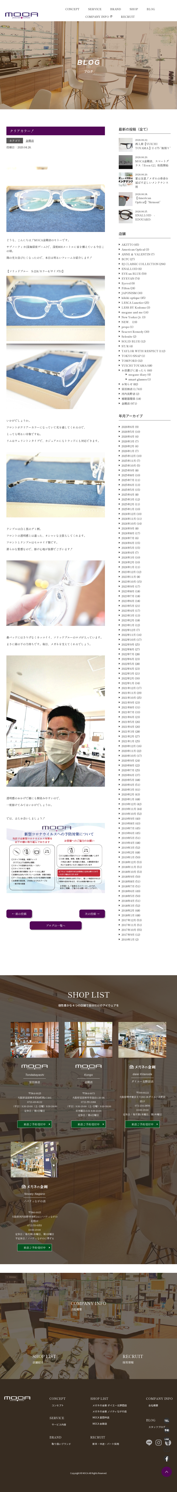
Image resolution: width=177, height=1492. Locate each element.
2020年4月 (128, 801)
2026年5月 (128, 448)
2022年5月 (128, 680)
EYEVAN (128, 294)
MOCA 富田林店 (100, 1417)
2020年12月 (129, 762)
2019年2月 (128, 868)
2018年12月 (129, 878)
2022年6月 (128, 675)
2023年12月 (129, 588)
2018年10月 (129, 888)
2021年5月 (128, 738)
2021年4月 (128, 743)
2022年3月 (128, 689)
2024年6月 (128, 559)
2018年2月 (128, 926)
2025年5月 (128, 506)
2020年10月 (129, 772)
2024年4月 (128, 569)
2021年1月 (128, 757)
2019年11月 (129, 825)
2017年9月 (128, 951)
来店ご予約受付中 (35, 1140)
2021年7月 (128, 728)
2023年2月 (128, 636)
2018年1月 (128, 931)
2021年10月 (129, 714)
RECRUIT (128, 17)
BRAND (115, 9)
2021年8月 (128, 723)
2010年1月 (128, 955)
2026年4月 (128, 452)
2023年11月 (129, 593)
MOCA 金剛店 (99, 1423)
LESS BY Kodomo (134, 323)
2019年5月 (128, 854)
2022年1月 (128, 699)
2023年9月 (128, 602)
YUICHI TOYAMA (134, 381)
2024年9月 (128, 544)
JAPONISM (129, 309)
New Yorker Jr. (131, 333)
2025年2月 (128, 520)
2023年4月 (128, 627)
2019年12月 (129, 820)
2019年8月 (128, 839)
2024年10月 (129, 540)
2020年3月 (128, 806)
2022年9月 (128, 660)
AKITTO (127, 261)
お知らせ (127, 400)
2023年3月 (128, 631)
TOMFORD (129, 377)
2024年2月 (128, 578)
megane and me (132, 328)
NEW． (127, 338)
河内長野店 (128, 410)
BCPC (125, 275)
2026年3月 (128, 457)
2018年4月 (128, 917)
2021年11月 (129, 709)
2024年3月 (128, 573)
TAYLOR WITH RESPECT (140, 367)
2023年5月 (128, 622)
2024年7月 (128, 554)
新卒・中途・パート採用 (105, 1444)
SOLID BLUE (131, 357)
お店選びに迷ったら (134, 386)
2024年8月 (128, 549)
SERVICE (94, 9)
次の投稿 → (92, 914)
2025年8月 (128, 491)
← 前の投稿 (19, 914)
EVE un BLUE (131, 290)
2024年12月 (129, 530)
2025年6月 (128, 501)
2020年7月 (128, 786)
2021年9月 (128, 718)
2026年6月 (128, 443)
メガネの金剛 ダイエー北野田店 (109, 1405)
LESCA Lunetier (133, 319)
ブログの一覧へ (55, 925)
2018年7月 (128, 902)
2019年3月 (128, 864)
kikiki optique (131, 314)
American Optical (133, 265)
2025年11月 (129, 477)
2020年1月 (128, 815)
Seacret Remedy (133, 348)
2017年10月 (129, 946)
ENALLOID (130, 285)
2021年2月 (128, 752)
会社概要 (153, 1405)
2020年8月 (128, 781)
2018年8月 (128, 897)
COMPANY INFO (97, 17)
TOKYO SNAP (131, 372)
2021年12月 (129, 704)
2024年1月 (128, 583)
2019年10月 (129, 830)
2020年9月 (128, 776)
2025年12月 (129, 472)
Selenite (127, 352)
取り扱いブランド (61, 1444)
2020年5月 (128, 796)
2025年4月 (128, 511)
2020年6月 (128, 791)
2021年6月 (128, 733)
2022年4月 (128, 685)
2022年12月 (129, 646)
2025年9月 (128, 486)
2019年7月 (128, 844)
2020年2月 (128, 810)
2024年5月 (128, 564)
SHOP (134, 9)
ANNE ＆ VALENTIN (136, 270)
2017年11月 (129, 941)
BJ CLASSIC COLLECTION (140, 280)
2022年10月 (129, 656)
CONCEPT (72, 9)
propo (125, 343)
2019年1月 (128, 873)
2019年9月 (128, 835)
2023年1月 (128, 641)
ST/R (125, 362)
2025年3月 (128, 515)
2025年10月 (129, 481)
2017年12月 (129, 936)
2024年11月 (129, 535)
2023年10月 (129, 598)
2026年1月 (128, 467)
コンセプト (58, 1405)
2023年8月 (128, 607)
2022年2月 (128, 694)
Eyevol (126, 299)
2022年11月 (129, 651)
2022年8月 (128, 665)
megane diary (137, 390)
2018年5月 (128, 912)
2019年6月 (128, 849)
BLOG (151, 9)
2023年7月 (128, 612)
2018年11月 (129, 883)
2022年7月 (128, 670)
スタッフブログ (156, 1427)
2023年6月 (128, 617)
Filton (126, 304)
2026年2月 (128, 462)
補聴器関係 (128, 415)
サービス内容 (59, 1424)
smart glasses (137, 395)
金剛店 (30, 141)
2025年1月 (128, 525)
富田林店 (127, 405)
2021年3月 (128, 747)
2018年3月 (128, 922)
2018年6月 (128, 907)
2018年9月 (128, 893)
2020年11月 (129, 767)
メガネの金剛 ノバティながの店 (109, 1411)
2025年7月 (128, 496)
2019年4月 (128, 859)
